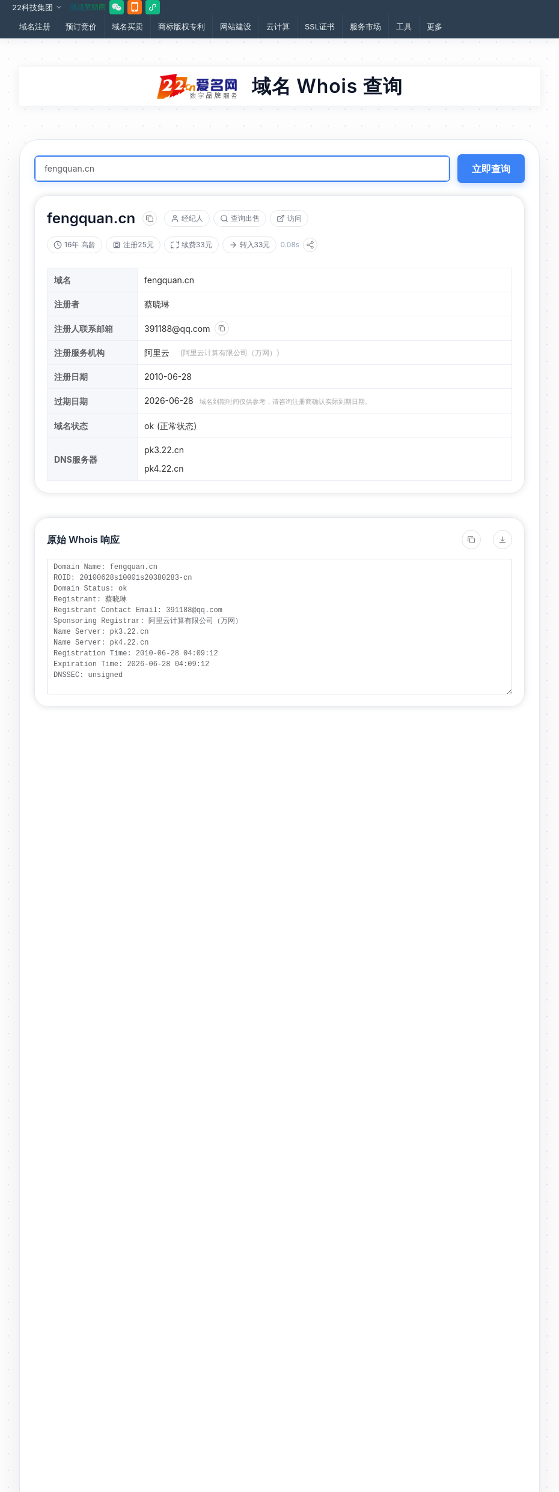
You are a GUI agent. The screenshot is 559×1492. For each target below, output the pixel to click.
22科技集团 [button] (37, 7)
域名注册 (34, 26)
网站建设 (235, 26)
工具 (404, 26)
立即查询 (491, 169)
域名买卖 (127, 26)
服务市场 (365, 26)
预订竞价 (81, 26)
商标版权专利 (181, 26)
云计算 (278, 26)
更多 (434, 26)
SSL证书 (320, 26)
